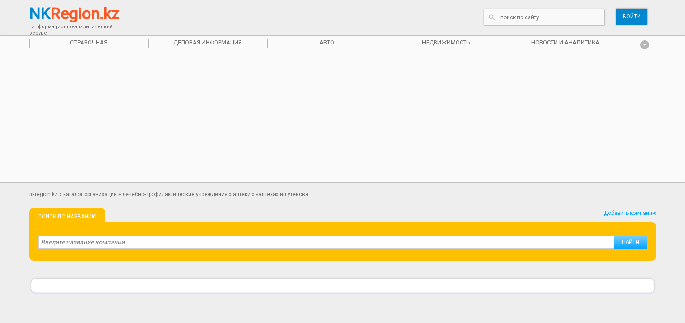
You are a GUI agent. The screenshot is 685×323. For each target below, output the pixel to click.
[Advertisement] (343, 119)
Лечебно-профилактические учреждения (175, 194)
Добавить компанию (630, 213)
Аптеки (241, 194)
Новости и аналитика (565, 42)
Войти (632, 16)
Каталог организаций (90, 194)
